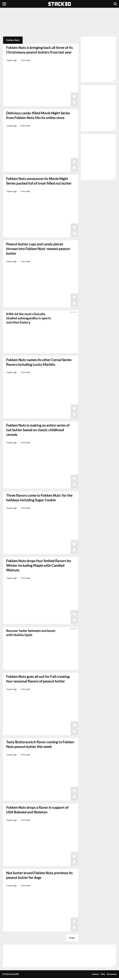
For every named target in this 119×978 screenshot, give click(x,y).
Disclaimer (112, 974)
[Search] (115, 3)
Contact (95, 974)
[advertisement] (59, 22)
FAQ (103, 974)
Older (72, 937)
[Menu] (4, 3)
